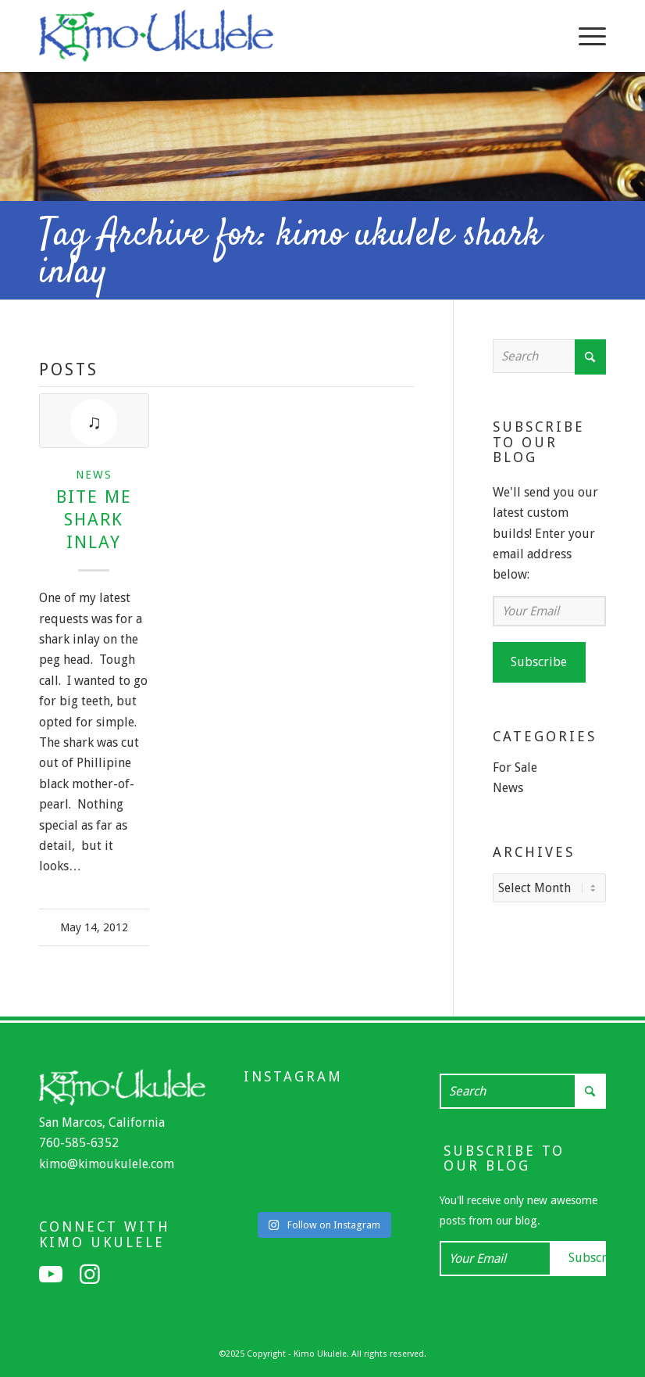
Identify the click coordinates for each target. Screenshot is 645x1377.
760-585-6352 (79, 1142)
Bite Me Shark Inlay (94, 519)
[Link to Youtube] (50, 1274)
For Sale (515, 767)
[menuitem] (584, 36)
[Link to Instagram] (90, 1274)
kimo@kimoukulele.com (106, 1163)
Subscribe (539, 661)
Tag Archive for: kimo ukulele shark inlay (290, 254)
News (94, 474)
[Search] (549, 356)
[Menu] (584, 36)
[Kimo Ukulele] (156, 40)
